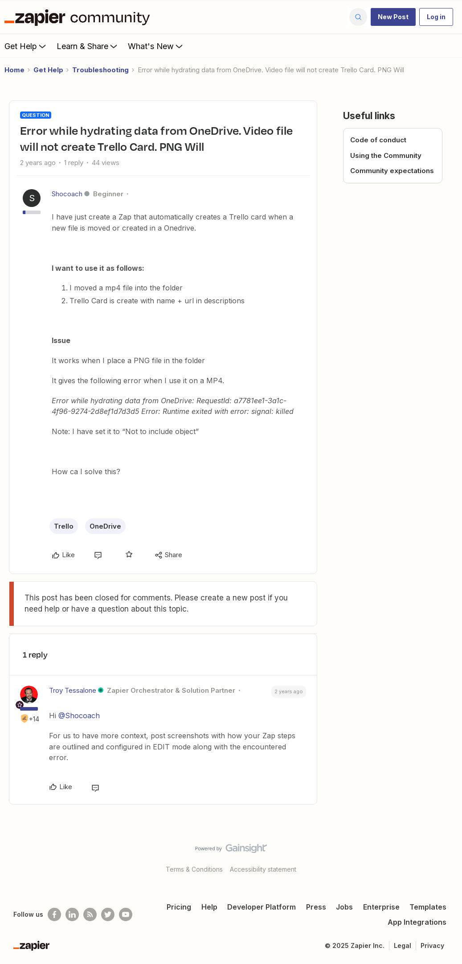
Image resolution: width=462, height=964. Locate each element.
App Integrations (417, 922)
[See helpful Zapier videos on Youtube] (125, 914)
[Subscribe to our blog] (90, 914)
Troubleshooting (100, 70)
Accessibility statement (263, 869)
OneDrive (105, 526)
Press (316, 906)
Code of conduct (378, 140)
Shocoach (67, 194)
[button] (393, 17)
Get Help (26, 46)
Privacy (432, 945)
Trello (64, 526)
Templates (427, 906)
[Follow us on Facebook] (54, 914)
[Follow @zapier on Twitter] (107, 914)
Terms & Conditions (194, 869)
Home (14, 70)
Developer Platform (261, 906)
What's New (156, 46)
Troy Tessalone (72, 690)
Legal (402, 945)
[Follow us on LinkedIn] (72, 914)
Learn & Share (88, 46)
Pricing (179, 906)
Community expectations (392, 170)
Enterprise (381, 906)
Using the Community (385, 155)
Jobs (344, 906)
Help (209, 906)
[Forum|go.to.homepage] (79, 17)
